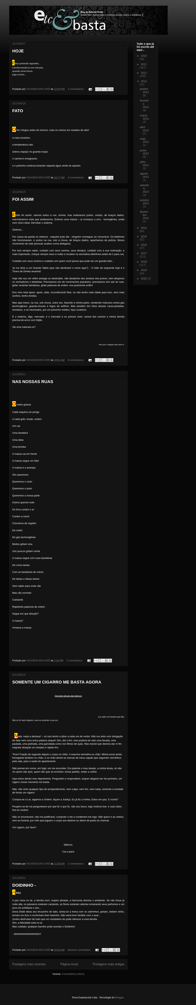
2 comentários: (74, 660)
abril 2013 (144, 129)
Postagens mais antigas (108, 964)
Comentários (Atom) (73, 974)
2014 (144, 227)
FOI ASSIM (23, 199)
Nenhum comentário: (79, 949)
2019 (144, 270)
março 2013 (144, 117)
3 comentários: (76, 89)
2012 (144, 72)
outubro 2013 (144, 202)
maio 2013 (144, 140)
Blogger (119, 997)
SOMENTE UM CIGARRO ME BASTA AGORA (56, 682)
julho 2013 (144, 163)
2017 (144, 253)
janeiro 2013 (144, 90)
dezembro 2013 (144, 215)
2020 (144, 278)
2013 (144, 81)
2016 (144, 244)
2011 (144, 64)
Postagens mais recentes (29, 964)
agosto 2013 (144, 175)
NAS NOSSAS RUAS (32, 381)
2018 (144, 261)
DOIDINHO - (24, 885)
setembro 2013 (144, 188)
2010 (144, 55)
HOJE (18, 51)
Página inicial (69, 964)
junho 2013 (144, 152)
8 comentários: (76, 360)
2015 (144, 236)
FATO (17, 110)
